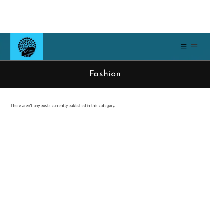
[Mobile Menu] (183, 46)
